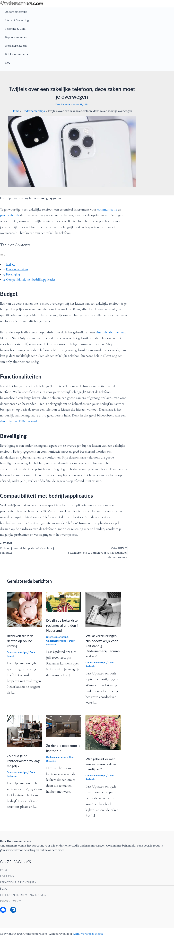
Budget (10, 264)
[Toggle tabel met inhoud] (2, 255)
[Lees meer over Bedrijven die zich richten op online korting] (24, 609)
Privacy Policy (10, 901)
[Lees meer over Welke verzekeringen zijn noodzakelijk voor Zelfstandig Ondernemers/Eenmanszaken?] (103, 609)
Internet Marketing (17, 20)
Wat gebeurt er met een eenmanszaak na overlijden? (100, 764)
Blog (7, 62)
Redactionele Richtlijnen (18, 882)
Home (4, 869)
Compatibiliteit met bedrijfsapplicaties (30, 279)
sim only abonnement (111, 332)
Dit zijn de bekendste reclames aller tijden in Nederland (63, 625)
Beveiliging (13, 274)
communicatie (107, 209)
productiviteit (10, 215)
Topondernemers (16, 37)
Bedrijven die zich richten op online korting (20, 641)
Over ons (7, 876)
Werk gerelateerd (16, 45)
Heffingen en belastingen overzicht (26, 895)
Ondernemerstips (16, 11)
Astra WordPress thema (88, 933)
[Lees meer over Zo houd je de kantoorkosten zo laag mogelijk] (24, 731)
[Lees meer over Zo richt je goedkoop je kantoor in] (63, 726)
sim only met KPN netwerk (19, 421)
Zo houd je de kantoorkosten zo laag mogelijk (23, 761)
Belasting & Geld (15, 28)
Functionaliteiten (17, 269)
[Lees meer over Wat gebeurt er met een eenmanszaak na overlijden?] (103, 732)
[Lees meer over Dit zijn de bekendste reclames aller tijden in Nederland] (63, 601)
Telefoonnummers (16, 54)
